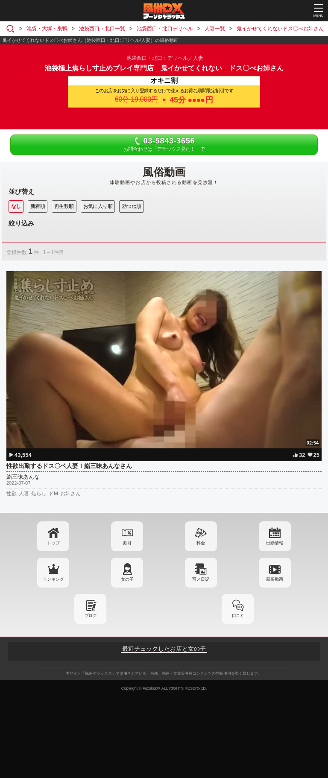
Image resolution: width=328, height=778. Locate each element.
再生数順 (64, 206)
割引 (127, 543)
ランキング (53, 579)
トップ (53, 543)
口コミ (237, 615)
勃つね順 (131, 206)
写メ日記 (200, 579)
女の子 (127, 579)
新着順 (37, 206)
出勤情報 (274, 543)
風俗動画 (274, 579)
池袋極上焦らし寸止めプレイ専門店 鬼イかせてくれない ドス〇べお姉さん (164, 68)
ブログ (90, 615)
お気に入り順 (97, 206)
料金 (200, 543)
